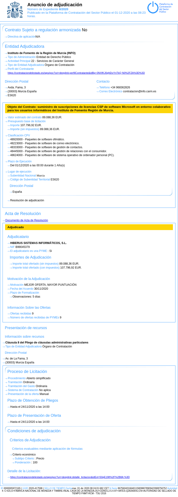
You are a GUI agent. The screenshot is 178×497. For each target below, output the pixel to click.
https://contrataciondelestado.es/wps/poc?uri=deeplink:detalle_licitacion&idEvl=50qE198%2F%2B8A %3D (70, 477)
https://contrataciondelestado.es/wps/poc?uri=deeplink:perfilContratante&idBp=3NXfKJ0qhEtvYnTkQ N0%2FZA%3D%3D (76, 72)
